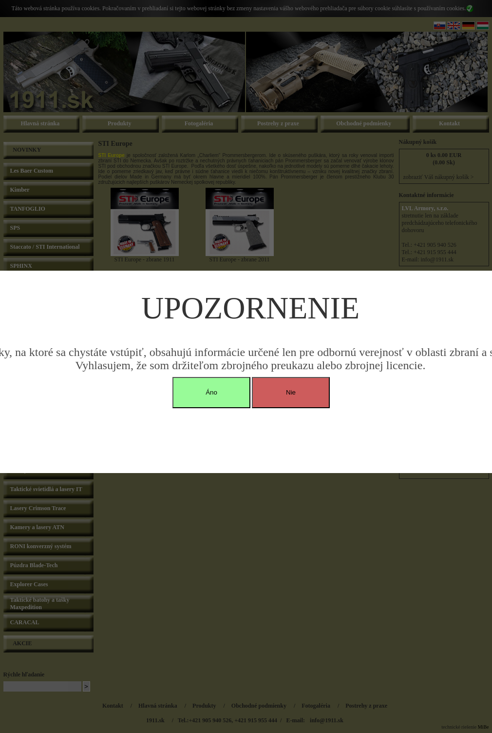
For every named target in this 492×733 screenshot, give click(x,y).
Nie (291, 392)
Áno (211, 392)
